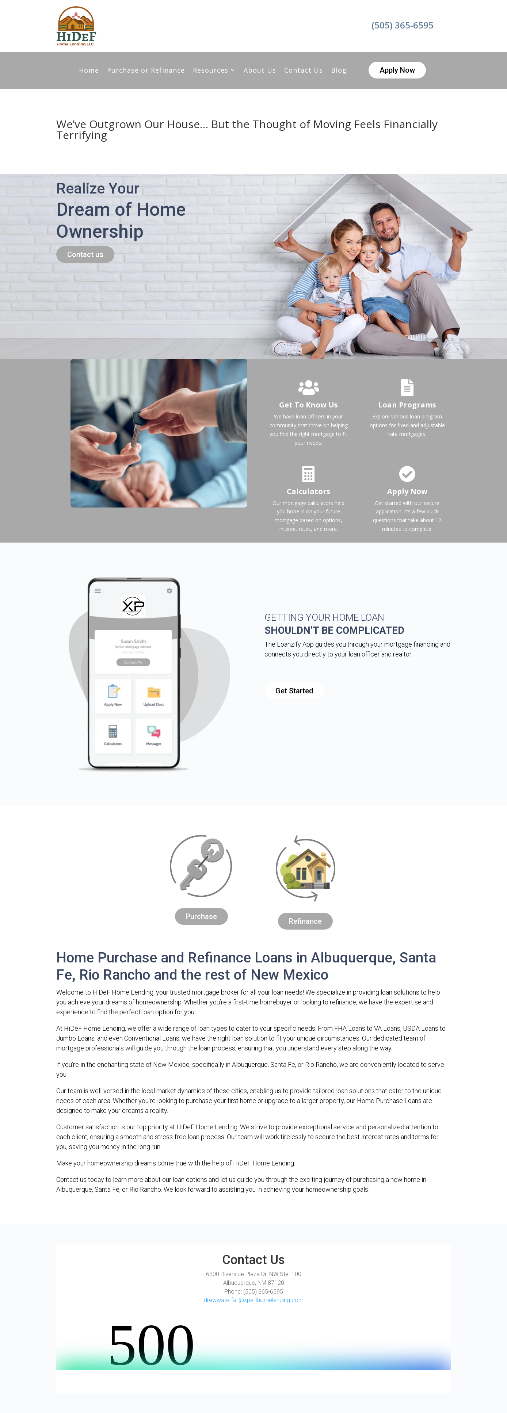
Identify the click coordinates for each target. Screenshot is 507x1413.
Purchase (201, 916)
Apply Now (397, 70)
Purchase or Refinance (146, 71)
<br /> (253, 1343)
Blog (339, 71)
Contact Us (303, 71)
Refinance (305, 921)
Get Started (294, 690)
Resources (210, 71)
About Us (260, 71)
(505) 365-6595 (402, 25)
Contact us (85, 254)
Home (89, 71)
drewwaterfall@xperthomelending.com (254, 1300)
